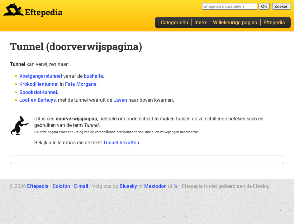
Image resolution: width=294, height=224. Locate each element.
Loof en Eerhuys (37, 100)
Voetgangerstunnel (40, 76)
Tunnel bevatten (121, 143)
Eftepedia (274, 23)
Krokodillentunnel (39, 84)
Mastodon (155, 186)
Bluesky (128, 186)
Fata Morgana (81, 84)
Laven (120, 100)
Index (200, 23)
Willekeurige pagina (235, 23)
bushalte (93, 76)
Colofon (61, 186)
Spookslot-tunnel (38, 92)
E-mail (81, 186)
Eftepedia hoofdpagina (13, 9)
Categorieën (174, 23)
